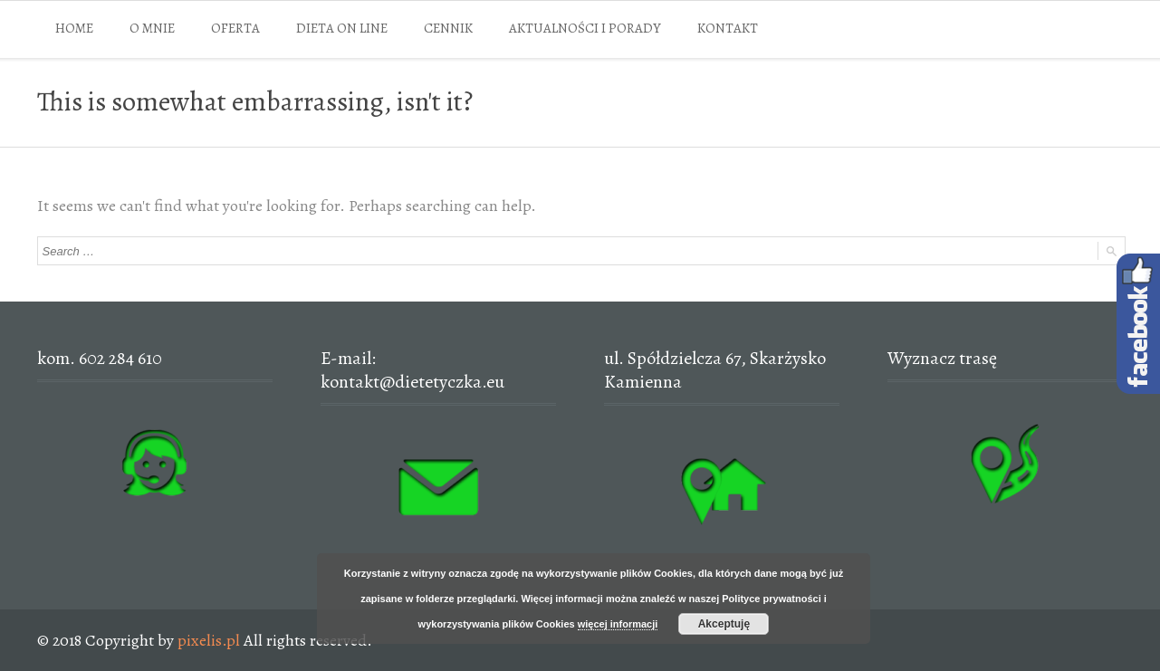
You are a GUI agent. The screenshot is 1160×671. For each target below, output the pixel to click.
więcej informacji (618, 623)
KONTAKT (727, 28)
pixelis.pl (208, 640)
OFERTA (235, 28)
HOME (74, 28)
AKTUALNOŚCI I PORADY (585, 28)
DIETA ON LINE (342, 28)
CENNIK (448, 28)
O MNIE (152, 28)
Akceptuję (724, 624)
